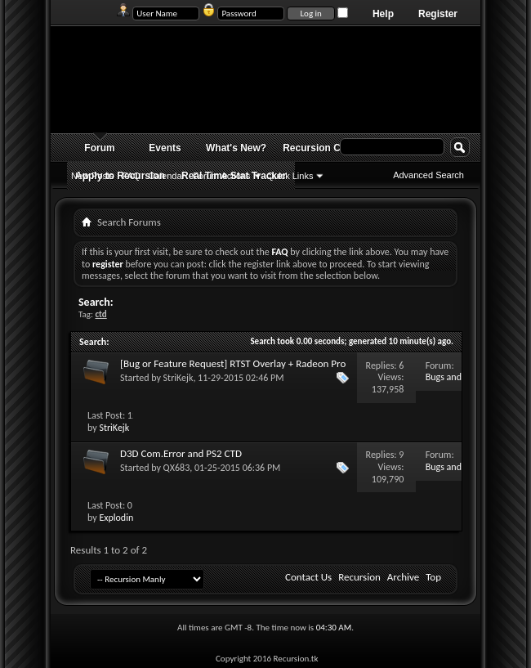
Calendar (167, 176)
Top (433, 577)
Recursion (359, 577)
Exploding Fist (126, 517)
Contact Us (308, 577)
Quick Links (290, 176)
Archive (403, 577)
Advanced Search (428, 175)
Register (437, 14)
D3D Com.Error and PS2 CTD (181, 453)
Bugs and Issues (444, 383)
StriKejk (178, 377)
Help (383, 14)
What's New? (236, 148)
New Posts (92, 176)
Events (165, 148)
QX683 (176, 467)
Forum (99, 148)
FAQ (132, 176)
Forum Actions (221, 176)
